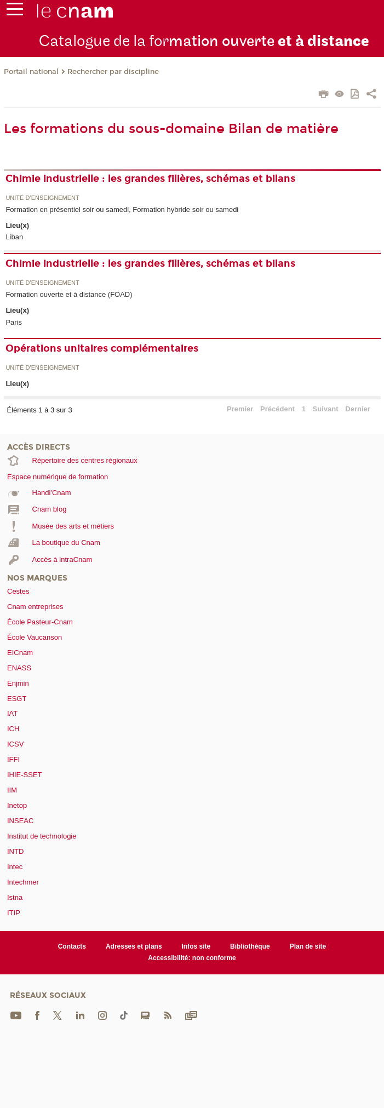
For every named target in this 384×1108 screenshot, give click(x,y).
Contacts (72, 946)
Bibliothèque (250, 946)
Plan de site (308, 946)
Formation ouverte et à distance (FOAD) (68, 294)
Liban (14, 237)
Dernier (357, 409)
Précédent (277, 409)
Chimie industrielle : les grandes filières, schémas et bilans (150, 179)
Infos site (196, 946)
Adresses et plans (134, 946)
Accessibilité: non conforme (192, 958)
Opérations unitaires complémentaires (101, 348)
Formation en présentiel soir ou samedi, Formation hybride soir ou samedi (121, 209)
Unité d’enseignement (42, 198)
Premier (240, 409)
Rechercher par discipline (113, 71)
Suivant (326, 409)
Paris (13, 322)
